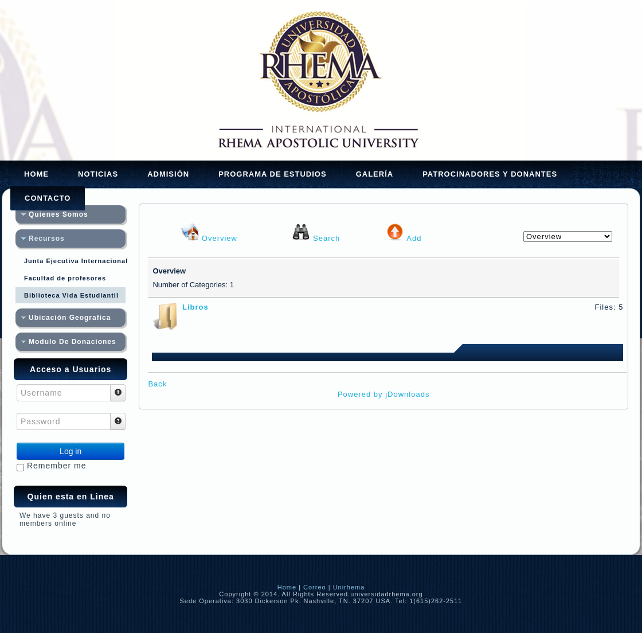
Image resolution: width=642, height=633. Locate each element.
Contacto (48, 198)
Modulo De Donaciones (72, 342)
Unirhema (349, 587)
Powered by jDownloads (383, 394)
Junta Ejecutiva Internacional (75, 260)
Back (157, 384)
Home (36, 174)
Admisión (168, 174)
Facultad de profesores (65, 278)
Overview (219, 238)
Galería (375, 174)
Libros (195, 307)
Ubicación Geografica (70, 318)
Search (326, 238)
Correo (314, 587)
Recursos (47, 239)
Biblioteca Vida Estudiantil (71, 295)
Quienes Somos (58, 214)
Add (413, 238)
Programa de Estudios (272, 174)
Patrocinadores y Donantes (489, 174)
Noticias (98, 174)
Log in (70, 451)
